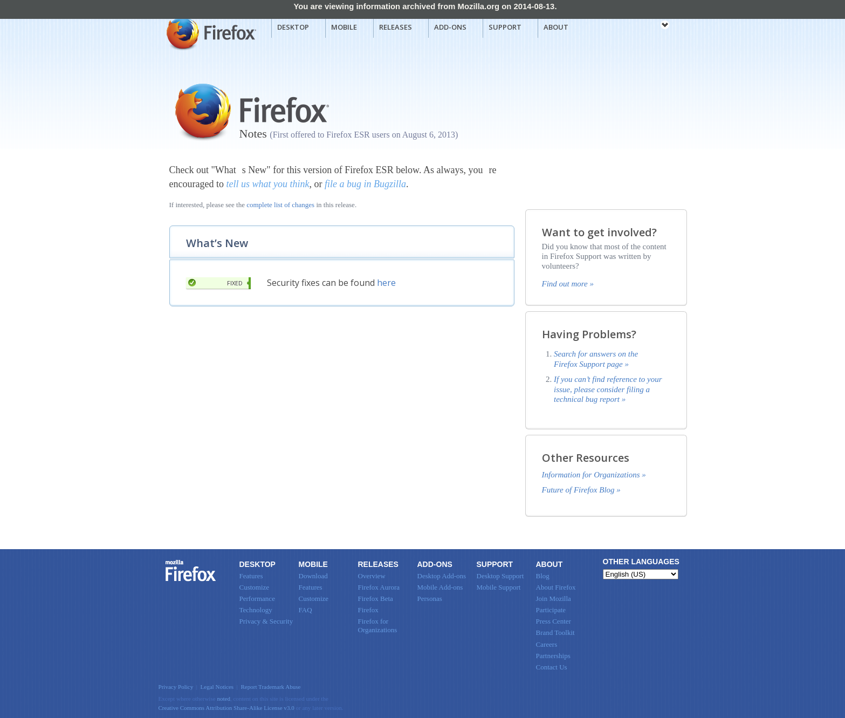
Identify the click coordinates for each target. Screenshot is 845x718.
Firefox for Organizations (377, 625)
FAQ (305, 610)
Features (251, 576)
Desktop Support (500, 576)
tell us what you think (267, 184)
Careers (547, 644)
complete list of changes (280, 205)
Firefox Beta (375, 598)
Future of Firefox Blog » (581, 489)
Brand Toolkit (555, 632)
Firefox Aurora (379, 587)
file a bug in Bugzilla (365, 184)
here (386, 283)
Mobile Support (499, 587)
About (556, 27)
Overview (372, 576)
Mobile (344, 27)
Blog (542, 576)
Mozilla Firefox (210, 33)
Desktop (293, 27)
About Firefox (556, 587)
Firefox (191, 571)
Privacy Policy (176, 686)
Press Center (553, 621)
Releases (395, 27)
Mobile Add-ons (440, 587)
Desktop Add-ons (441, 576)
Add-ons (450, 27)
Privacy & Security (266, 621)
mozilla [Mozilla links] (641, 26)
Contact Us (551, 667)
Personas (429, 598)
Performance (257, 598)
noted (223, 698)
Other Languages (641, 561)
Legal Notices (217, 686)
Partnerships (553, 656)
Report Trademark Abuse (270, 686)
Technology (255, 610)
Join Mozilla (553, 598)
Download (313, 576)
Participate (551, 610)
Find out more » (568, 283)
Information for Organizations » (594, 474)
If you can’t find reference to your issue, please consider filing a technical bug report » (608, 389)
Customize (254, 587)
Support (505, 27)
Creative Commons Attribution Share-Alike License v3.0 (226, 708)
